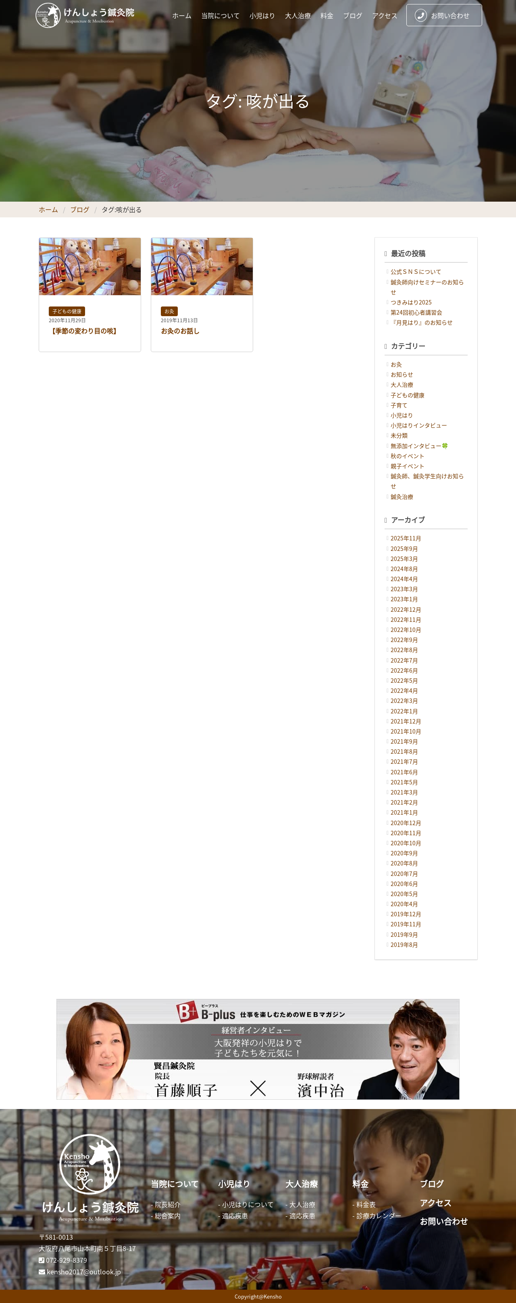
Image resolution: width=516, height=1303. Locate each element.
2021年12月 (406, 721)
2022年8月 (404, 650)
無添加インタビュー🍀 (419, 446)
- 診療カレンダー (377, 1215)
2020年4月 (404, 904)
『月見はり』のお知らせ (422, 322)
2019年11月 (406, 924)
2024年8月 (404, 569)
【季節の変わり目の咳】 (84, 331)
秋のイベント (407, 456)
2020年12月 (406, 823)
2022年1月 (404, 711)
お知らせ (402, 374)
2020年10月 (406, 843)
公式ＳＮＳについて (416, 271)
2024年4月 (404, 579)
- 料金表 (364, 1204)
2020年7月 (404, 873)
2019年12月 (406, 914)
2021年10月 (406, 731)
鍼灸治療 (402, 496)
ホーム (181, 15)
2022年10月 (406, 629)
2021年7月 (404, 761)
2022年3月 (404, 700)
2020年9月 (404, 853)
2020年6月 (404, 884)
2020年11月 (406, 833)
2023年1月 (404, 599)
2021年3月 (404, 792)
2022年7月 (404, 660)
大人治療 (298, 15)
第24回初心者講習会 (416, 312)
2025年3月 (404, 559)
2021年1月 (404, 812)
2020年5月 (404, 894)
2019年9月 (404, 934)
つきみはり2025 (411, 302)
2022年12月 (406, 609)
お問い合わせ (442, 15)
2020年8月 (404, 863)
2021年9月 (404, 741)
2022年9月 (404, 640)
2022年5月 (404, 680)
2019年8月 (404, 944)
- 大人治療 (300, 1204)
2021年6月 (404, 772)
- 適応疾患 (233, 1215)
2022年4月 (404, 690)
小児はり (262, 15)
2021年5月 (404, 782)
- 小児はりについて (246, 1204)
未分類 (399, 435)
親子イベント (407, 466)
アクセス (384, 15)
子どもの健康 (66, 311)
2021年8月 (404, 751)
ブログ (352, 15)
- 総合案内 (166, 1215)
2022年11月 (406, 619)
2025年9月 (404, 548)
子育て (399, 405)
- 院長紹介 (166, 1204)
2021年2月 (404, 802)
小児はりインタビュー (419, 425)
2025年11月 (406, 538)
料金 (326, 15)
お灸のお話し (180, 331)
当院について (220, 15)
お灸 (169, 311)
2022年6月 (404, 670)
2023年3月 (404, 589)
